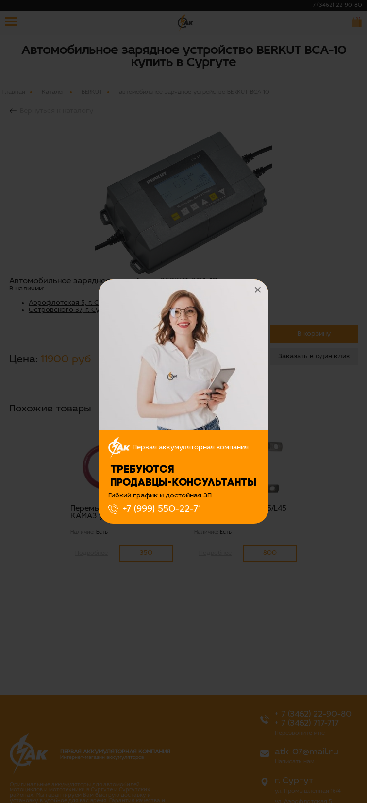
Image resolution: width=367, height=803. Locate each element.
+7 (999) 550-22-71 (162, 509)
